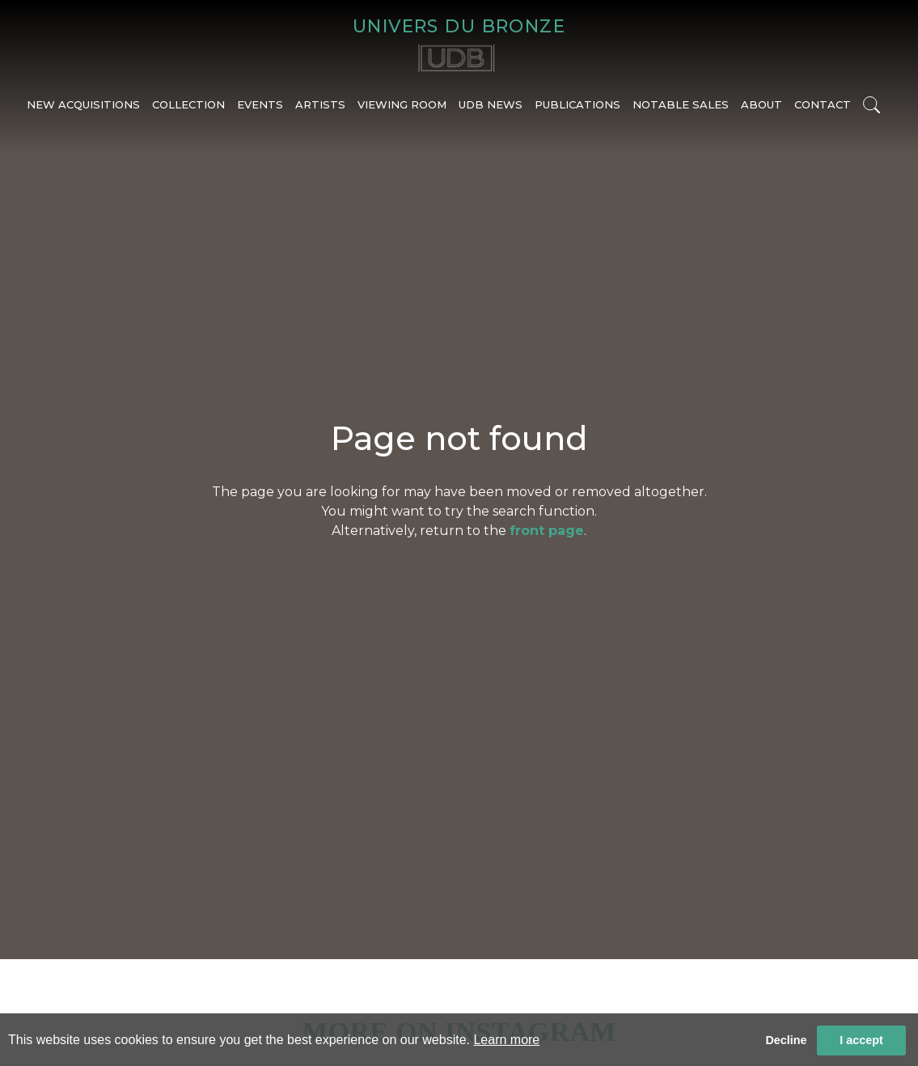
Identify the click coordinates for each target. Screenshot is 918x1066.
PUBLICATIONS (577, 110)
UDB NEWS (490, 110)
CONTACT (822, 110)
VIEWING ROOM (401, 110)
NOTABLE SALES (680, 110)
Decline (785, 1040)
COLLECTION (188, 110)
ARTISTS (320, 110)
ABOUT (761, 110)
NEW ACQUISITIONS (83, 110)
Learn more (506, 1040)
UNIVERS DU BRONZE (459, 28)
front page (547, 530)
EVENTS (260, 110)
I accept (861, 1040)
